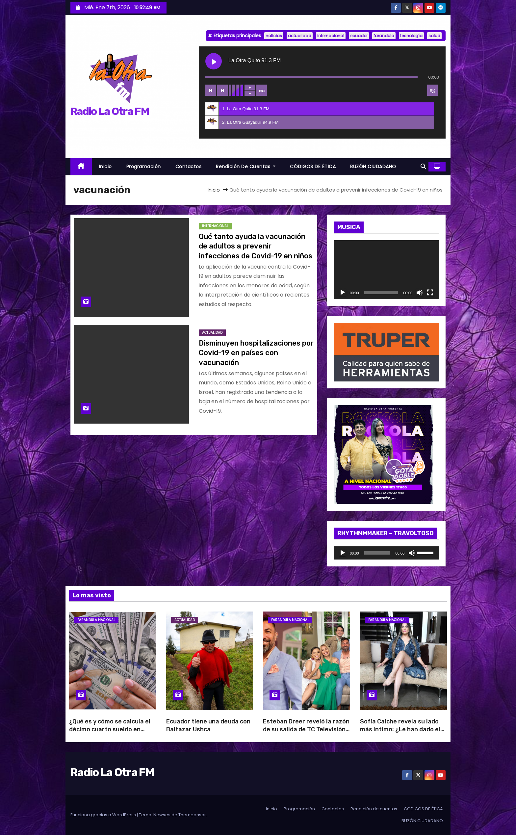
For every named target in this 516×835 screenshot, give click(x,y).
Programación (143, 166)
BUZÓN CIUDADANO (373, 166)
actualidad (299, 36)
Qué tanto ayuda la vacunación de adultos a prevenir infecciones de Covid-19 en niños (255, 246)
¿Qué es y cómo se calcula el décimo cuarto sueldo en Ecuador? (109, 729)
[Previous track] (210, 90)
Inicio (105, 166)
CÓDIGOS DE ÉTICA (313, 166)
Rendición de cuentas (245, 166)
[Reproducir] (342, 292)
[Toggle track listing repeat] (261, 90)
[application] (386, 269)
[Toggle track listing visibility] (432, 90)
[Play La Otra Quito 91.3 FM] (213, 61)
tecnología (411, 36)
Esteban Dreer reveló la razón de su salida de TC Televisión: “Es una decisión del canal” (306, 729)
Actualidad (212, 332)
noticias (274, 36)
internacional (330, 36)
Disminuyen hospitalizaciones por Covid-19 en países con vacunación (256, 353)
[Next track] (222, 90)
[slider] (377, 553)
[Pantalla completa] (430, 292)
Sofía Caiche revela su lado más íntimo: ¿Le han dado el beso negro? (400, 729)
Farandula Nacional (96, 619)
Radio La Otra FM (109, 111)
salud (434, 36)
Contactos (188, 166)
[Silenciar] (419, 292)
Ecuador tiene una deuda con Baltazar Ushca (208, 725)
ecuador (359, 36)
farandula (384, 36)
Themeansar (192, 815)
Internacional (215, 225)
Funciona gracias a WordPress (103, 815)
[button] (423, 166)
